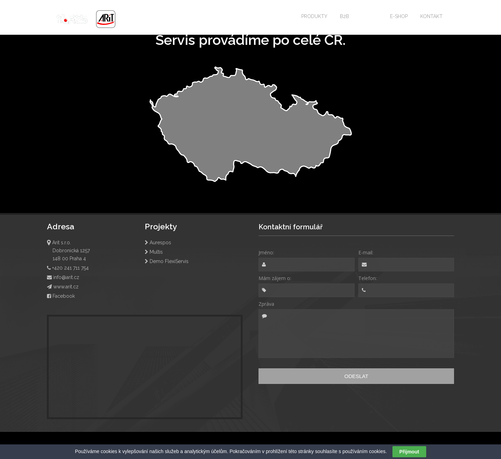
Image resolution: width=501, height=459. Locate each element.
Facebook (61, 296)
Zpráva (266, 304)
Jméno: (266, 252)
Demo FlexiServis (167, 261)
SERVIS (369, 16)
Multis (154, 252)
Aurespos (158, 242)
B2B (344, 16)
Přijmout (409, 451)
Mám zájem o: (275, 278)
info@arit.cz (63, 277)
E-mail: (365, 252)
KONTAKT (431, 16)
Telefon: (367, 278)
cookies (109, 451)
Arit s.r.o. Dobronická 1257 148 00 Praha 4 (68, 250)
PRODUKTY (314, 16)
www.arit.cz (63, 286)
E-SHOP (399, 16)
